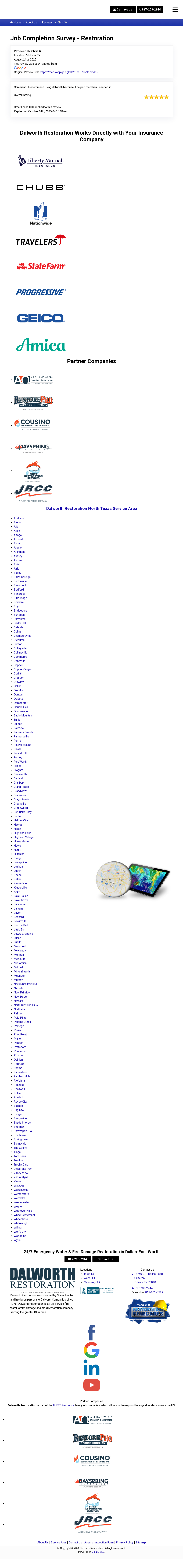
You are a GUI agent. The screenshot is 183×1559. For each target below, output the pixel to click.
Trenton (18, 1160)
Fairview (19, 728)
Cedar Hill (20, 623)
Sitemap (141, 1542)
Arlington (19, 551)
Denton (18, 694)
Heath (17, 828)
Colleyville (20, 648)
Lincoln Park (21, 925)
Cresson (19, 677)
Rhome (18, 1068)
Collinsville (20, 652)
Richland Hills (22, 1076)
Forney (18, 757)
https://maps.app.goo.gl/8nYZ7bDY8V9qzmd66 (69, 72)
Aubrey (18, 556)
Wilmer (18, 1227)
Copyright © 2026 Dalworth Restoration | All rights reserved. (92, 1548)
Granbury (19, 782)
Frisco (17, 766)
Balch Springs (22, 577)
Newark (18, 1001)
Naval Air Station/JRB (27, 984)
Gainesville (20, 774)
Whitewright (21, 1223)
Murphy (18, 980)
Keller (17, 879)
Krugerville (20, 887)
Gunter (18, 816)
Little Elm (19, 929)
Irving (17, 858)
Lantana (18, 908)
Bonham (19, 602)
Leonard (19, 917)
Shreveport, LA (23, 1131)
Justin (17, 870)
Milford (18, 967)
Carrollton (20, 619)
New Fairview (22, 992)
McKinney (20, 950)
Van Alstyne (21, 1177)
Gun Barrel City (23, 812)
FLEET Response (63, 1405)
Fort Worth (20, 761)
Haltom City (21, 820)
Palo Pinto (20, 1017)
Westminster (22, 1202)
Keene (18, 875)
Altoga (18, 535)
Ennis (17, 719)
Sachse (18, 1105)
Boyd (17, 606)
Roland (18, 1093)
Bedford (19, 589)
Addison (19, 518)
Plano (17, 1038)
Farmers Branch (23, 732)
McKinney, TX (92, 1282)
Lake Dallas (21, 896)
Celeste (18, 627)
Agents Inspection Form (99, 1542)
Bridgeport (20, 610)
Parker (18, 1030)
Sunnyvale (20, 1143)
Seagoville (20, 1118)
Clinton (18, 644)
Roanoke (19, 1084)
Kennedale (20, 883)
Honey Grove (22, 841)
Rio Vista (19, 1080)
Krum (17, 891)
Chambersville (22, 635)
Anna (17, 543)
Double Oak (21, 707)
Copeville (19, 661)
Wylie (17, 1240)
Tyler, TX (89, 1274)
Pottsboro (20, 1047)
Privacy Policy (124, 1542)
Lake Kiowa (21, 900)
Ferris (17, 740)
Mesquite (20, 959)
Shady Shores (22, 1122)
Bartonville (20, 581)
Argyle (18, 547)
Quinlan (18, 1059)
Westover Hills (23, 1210)
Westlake (19, 1198)
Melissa (19, 954)
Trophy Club (21, 1164)
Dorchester (20, 703)
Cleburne (19, 640)
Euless (18, 724)
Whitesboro (21, 1219)
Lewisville (20, 921)
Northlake (20, 1009)
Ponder (18, 1043)
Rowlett (18, 1097)
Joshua (18, 866)
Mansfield (20, 946)
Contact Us (122, 9)
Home (15, 22)
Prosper (19, 1055)
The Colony (20, 1147)
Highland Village (24, 837)
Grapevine (20, 795)
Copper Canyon (23, 669)
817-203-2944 (150, 9)
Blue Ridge (20, 598)
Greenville (20, 803)
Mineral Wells (22, 971)
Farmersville (21, 736)
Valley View (21, 1173)
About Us (31, 22)
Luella (17, 942)
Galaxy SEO (98, 1551)
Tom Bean (20, 1156)
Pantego (19, 1026)
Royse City (20, 1101)
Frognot (18, 770)
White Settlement (24, 1215)
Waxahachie (21, 1189)
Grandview (20, 791)
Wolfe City (20, 1231)
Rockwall (19, 1089)
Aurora (18, 560)
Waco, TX (89, 1278)
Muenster (20, 975)
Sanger (18, 1114)
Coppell (18, 665)
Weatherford (21, 1194)
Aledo (17, 522)
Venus (17, 1181)
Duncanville (21, 711)
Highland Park (22, 833)
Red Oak (19, 1064)
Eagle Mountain (23, 715)
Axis (16, 564)
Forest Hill (20, 753)
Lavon (17, 912)
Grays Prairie (22, 799)
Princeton (20, 1051)
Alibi (16, 526)
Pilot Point (20, 1034)
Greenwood (21, 807)
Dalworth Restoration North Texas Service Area (91, 508)
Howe (17, 845)
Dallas (17, 686)
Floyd (17, 749)
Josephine (20, 862)
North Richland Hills (26, 1005)
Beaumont (20, 585)
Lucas (17, 938)
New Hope (20, 996)
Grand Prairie (22, 787)
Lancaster (20, 904)
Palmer (18, 1013)
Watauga (19, 1185)
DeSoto (18, 698)
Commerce (20, 656)
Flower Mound (22, 745)
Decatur (18, 690)
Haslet (18, 824)
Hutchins (19, 854)
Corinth (18, 673)
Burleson (19, 614)
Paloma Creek (22, 1022)
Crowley (19, 682)
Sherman (19, 1126)
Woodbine (20, 1236)
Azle (16, 568)
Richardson (20, 1072)
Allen (17, 530)
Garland (18, 778)
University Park (23, 1168)
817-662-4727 (154, 1292)
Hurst (17, 849)
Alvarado (19, 539)
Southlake (20, 1135)
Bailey (17, 572)
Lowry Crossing (23, 933)
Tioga (17, 1152)
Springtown (21, 1139)
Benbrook (20, 593)
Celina (17, 631)
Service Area (58, 1542)
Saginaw (19, 1110)
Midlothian (20, 963)
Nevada (18, 988)
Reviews (47, 22)
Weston (18, 1206)
